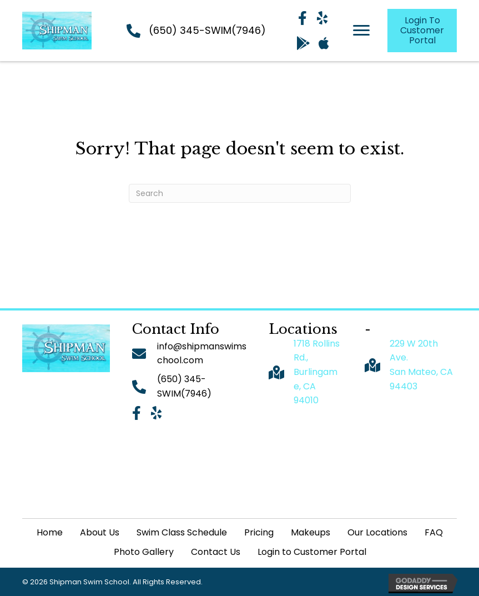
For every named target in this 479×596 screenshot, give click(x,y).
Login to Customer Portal (312, 551)
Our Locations (377, 532)
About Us (99, 532)
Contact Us (215, 551)
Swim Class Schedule (182, 532)
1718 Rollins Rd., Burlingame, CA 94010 (317, 372)
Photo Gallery (144, 551)
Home (50, 532)
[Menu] (361, 30)
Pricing (259, 532)
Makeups (310, 532)
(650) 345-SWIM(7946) (207, 30)
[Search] (240, 193)
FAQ (434, 532)
